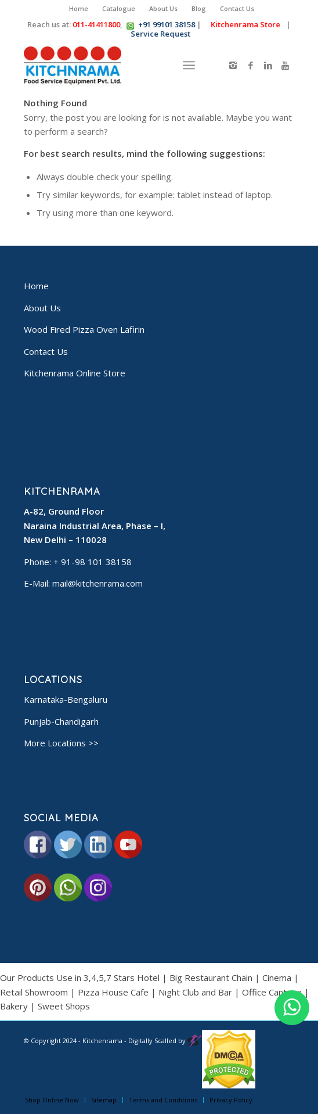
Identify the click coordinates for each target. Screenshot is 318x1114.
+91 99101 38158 (166, 24)
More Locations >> (61, 743)
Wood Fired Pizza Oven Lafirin (84, 329)
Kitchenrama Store (244, 24)
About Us (163, 8)
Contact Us (237, 8)
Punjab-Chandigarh (61, 721)
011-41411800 (96, 24)
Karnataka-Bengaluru (65, 699)
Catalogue (118, 8)
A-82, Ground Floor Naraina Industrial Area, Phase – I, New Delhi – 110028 (94, 525)
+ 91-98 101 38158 (92, 561)
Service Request (159, 34)
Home (78, 8)
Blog (198, 8)
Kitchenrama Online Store (74, 373)
